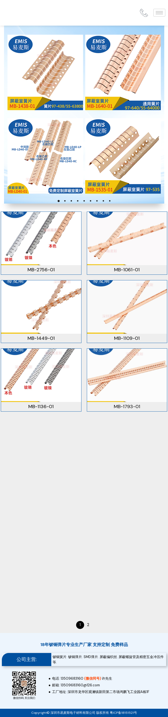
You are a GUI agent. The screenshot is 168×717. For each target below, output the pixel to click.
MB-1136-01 (41, 406)
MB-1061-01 (127, 269)
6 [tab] (90, 201)
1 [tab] (58, 201)
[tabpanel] (84, 115)
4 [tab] (77, 201)
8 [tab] (103, 201)
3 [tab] (71, 201)
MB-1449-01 (41, 338)
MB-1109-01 (127, 338)
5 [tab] (84, 201)
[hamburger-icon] (159, 13)
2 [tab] (65, 201)
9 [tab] (109, 201)
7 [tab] (97, 201)
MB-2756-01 (41, 269)
